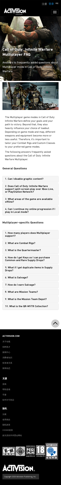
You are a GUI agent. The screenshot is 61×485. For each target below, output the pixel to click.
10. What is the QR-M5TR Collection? (26, 306)
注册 (44, 4)
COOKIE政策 (7, 430)
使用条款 (6, 420)
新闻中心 (6, 352)
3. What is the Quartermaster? (23, 250)
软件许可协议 (8, 400)
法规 (4, 414)
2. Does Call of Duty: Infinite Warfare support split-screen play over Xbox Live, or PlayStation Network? (29, 189)
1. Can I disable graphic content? (24, 179)
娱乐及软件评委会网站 (12, 436)
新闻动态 (6, 368)
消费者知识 (7, 358)
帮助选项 (6, 390)
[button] (56, 3)
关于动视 (6, 342)
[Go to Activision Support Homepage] (17, 12)
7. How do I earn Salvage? (20, 285)
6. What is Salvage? (16, 277)
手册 (4, 395)
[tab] (30, 179)
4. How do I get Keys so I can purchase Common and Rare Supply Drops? (27, 259)
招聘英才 (6, 347)
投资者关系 (7, 363)
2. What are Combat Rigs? (20, 243)
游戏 (4, 384)
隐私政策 (6, 425)
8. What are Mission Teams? (21, 292)
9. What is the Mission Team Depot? (26, 299)
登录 (51, 4)
